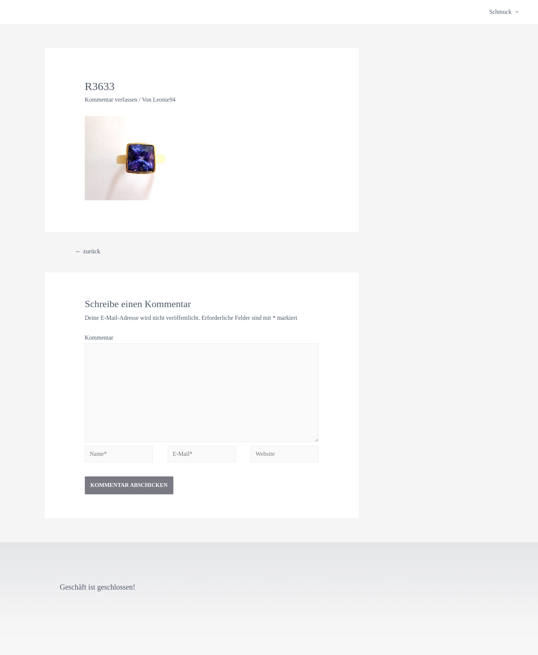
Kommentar (99, 337)
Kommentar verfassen (111, 99)
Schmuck (500, 12)
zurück (88, 251)
